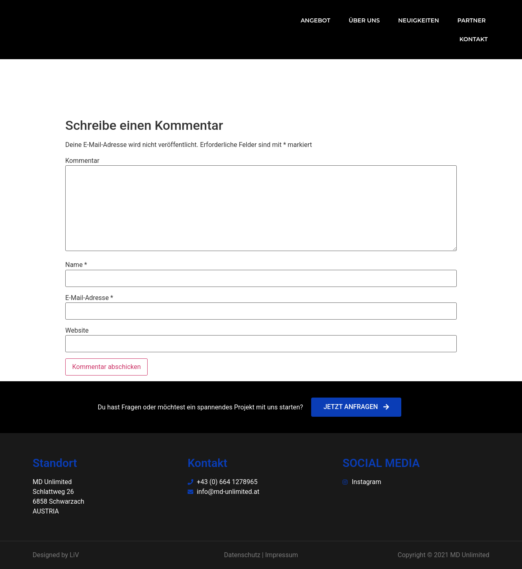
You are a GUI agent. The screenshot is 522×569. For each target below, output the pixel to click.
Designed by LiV (56, 555)
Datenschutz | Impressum (261, 555)
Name (76, 265)
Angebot (315, 20)
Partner (472, 20)
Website (76, 330)
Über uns (364, 20)
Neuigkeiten (418, 20)
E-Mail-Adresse (89, 298)
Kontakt (474, 39)
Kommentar (82, 161)
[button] (356, 407)
